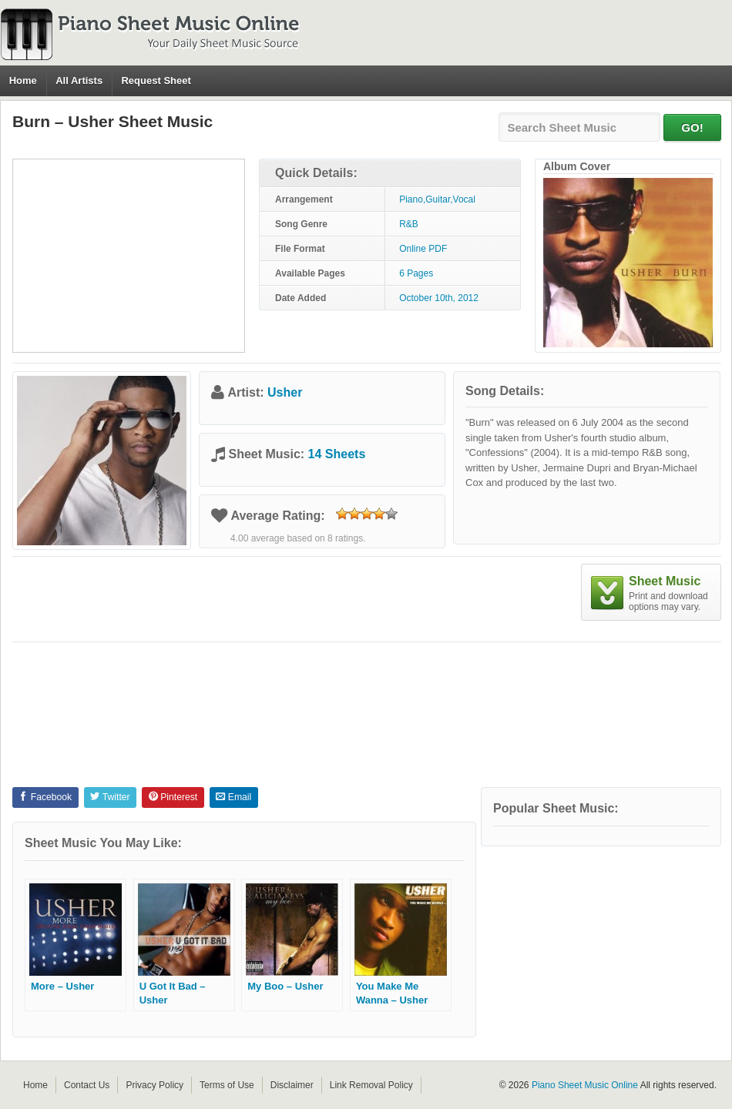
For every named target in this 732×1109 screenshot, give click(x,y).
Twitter (109, 797)
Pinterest (173, 797)
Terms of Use (227, 1085)
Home (23, 80)
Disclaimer (292, 1085)
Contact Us (86, 1085)
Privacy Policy (154, 1085)
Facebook (45, 797)
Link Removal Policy (371, 1085)
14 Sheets (337, 454)
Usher (284, 392)
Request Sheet (155, 80)
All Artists (78, 80)
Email (233, 797)
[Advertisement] (128, 255)
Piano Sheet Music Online (585, 1085)
